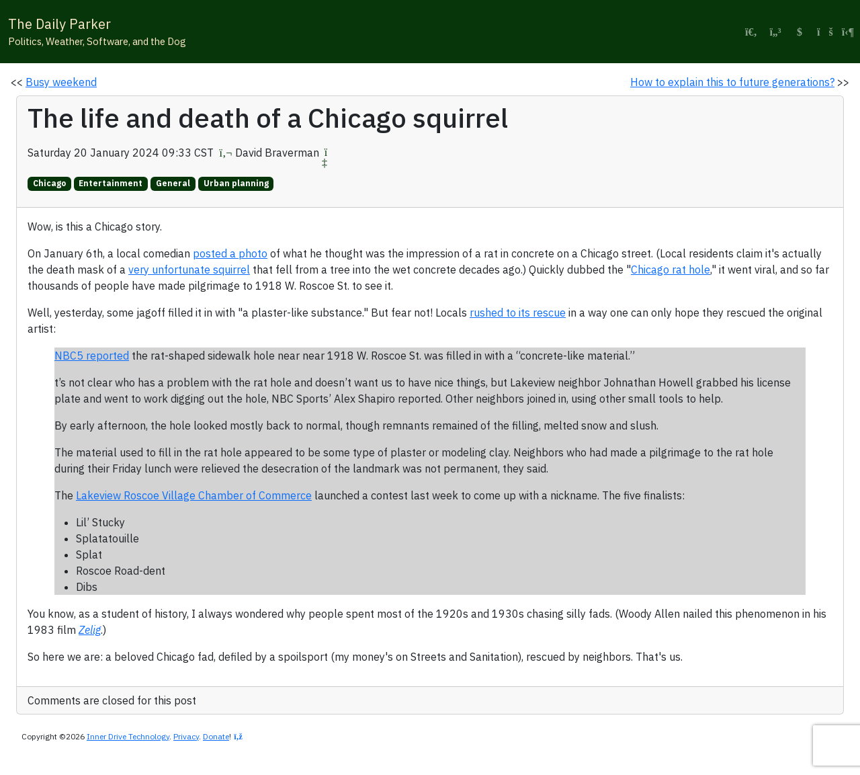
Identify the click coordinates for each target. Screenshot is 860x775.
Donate (216, 736)
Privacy (186, 736)
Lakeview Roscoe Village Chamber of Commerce (194, 495)
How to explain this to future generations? (732, 82)
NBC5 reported (91, 355)
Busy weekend (61, 82)
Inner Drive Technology (128, 736)
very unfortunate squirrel (189, 269)
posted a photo (230, 253)
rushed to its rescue (518, 312)
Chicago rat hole (670, 269)
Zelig (90, 630)
